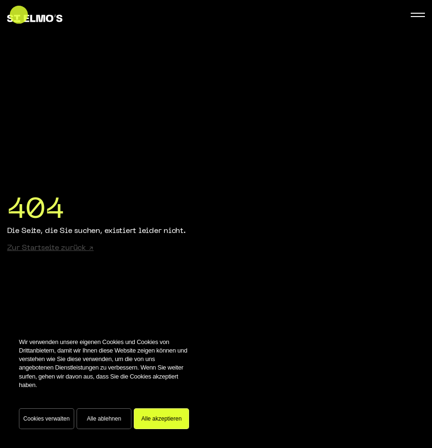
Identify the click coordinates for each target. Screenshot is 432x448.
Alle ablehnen (104, 418)
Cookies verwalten (46, 418)
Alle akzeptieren (161, 418)
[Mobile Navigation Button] (418, 15)
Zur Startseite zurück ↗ (50, 248)
